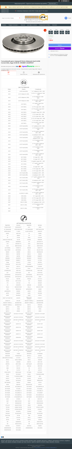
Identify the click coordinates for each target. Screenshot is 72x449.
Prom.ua (42, 445)
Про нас (23, 24)
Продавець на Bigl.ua (36, 446)
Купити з (59, 48)
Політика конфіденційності (51, 447)
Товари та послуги (12, 24)
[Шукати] (19, 18)
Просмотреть (52, 3)
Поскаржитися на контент (39, 447)
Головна (4, 24)
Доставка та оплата (32, 24)
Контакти (54, 24)
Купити (60, 45)
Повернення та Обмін (44, 24)
